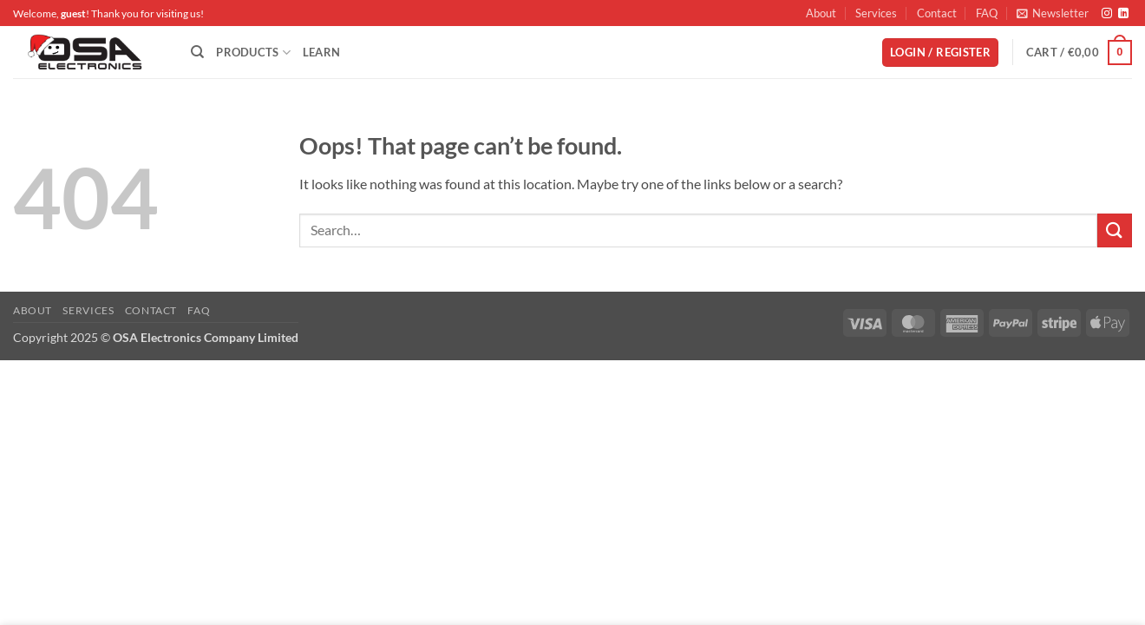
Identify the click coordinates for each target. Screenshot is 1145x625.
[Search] (197, 52)
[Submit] (1114, 230)
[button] (1053, 13)
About (821, 13)
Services (876, 13)
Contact (937, 13)
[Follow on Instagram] (1107, 14)
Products (253, 52)
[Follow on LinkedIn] (1123, 14)
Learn (321, 52)
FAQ (987, 13)
